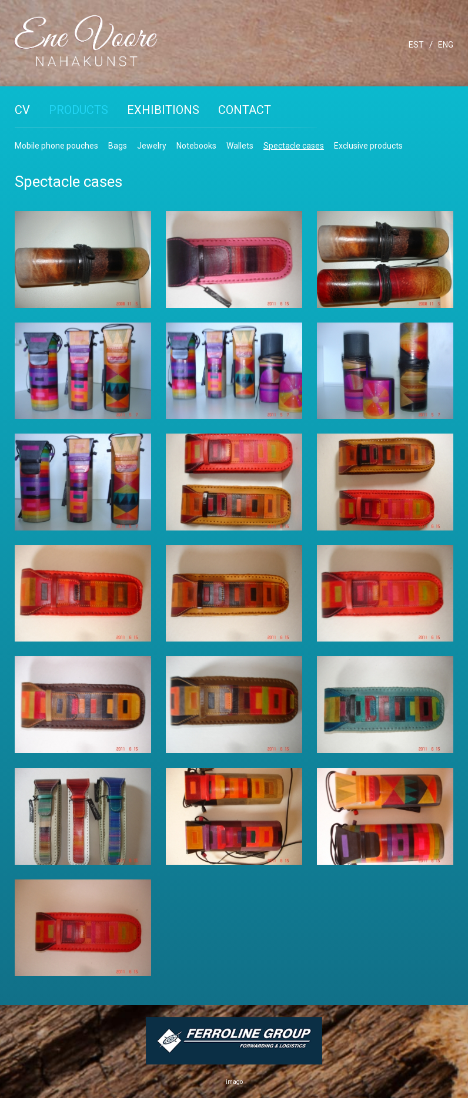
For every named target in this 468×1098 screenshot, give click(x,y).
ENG (445, 44)
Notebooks (196, 145)
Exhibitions (163, 110)
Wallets (239, 145)
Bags (117, 145)
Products (78, 110)
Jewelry (151, 145)
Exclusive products (368, 145)
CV (22, 110)
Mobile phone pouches (56, 145)
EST (416, 44)
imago (234, 1082)
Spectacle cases (293, 145)
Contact (244, 110)
